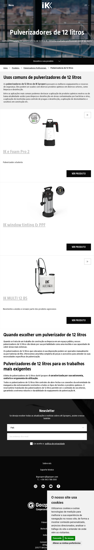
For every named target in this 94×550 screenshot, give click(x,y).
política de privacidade (55, 443)
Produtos (16, 68)
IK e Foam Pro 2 (16, 152)
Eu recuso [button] (69, 538)
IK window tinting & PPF (24, 225)
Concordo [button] (57, 538)
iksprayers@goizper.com (47, 477)
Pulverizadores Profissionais (35, 68)
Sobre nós (47, 463)
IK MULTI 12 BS (15, 298)
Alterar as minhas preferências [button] (67, 543)
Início (5, 68)
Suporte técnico (47, 470)
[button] (87, 5)
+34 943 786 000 (48, 479)
